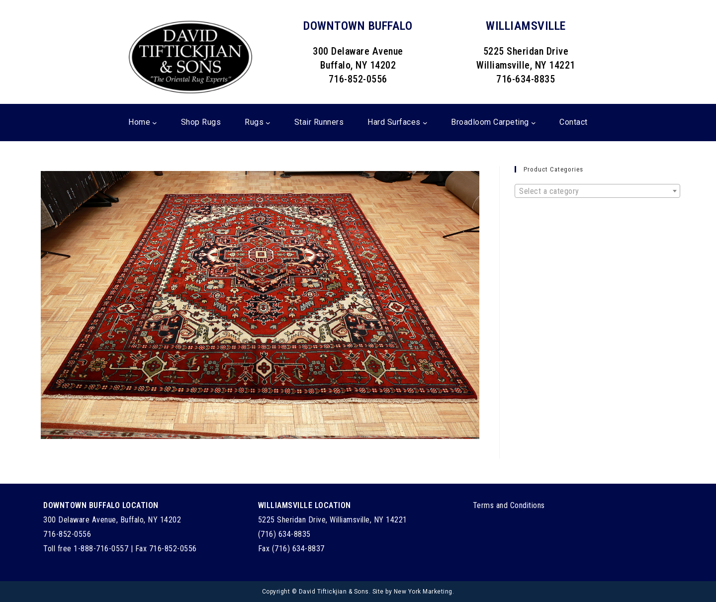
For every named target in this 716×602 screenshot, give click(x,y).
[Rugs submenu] (268, 122)
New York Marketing (423, 591)
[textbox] (597, 191)
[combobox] (597, 191)
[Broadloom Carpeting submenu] (533, 122)
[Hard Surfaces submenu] (425, 122)
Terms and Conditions (509, 505)
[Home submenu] (154, 122)
